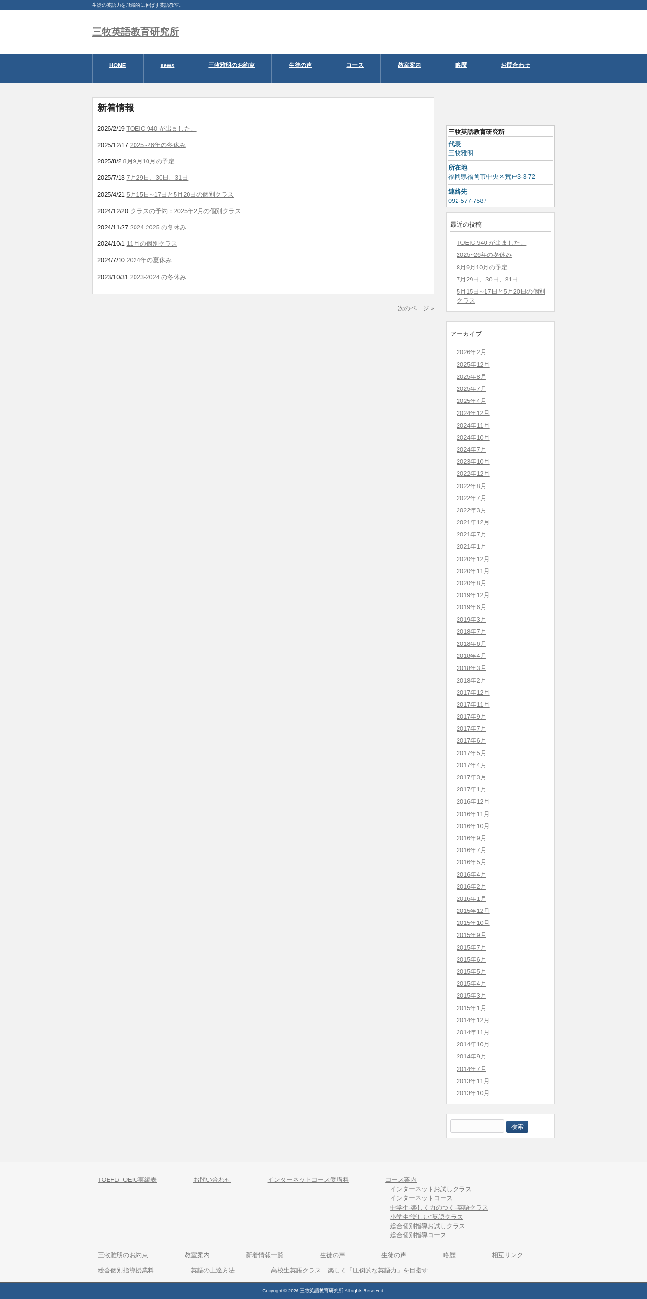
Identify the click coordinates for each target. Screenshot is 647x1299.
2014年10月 (473, 1044)
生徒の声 (332, 1255)
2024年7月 (471, 449)
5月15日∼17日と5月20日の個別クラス (501, 296)
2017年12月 (473, 692)
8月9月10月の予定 (482, 267)
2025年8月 (471, 376)
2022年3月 (471, 510)
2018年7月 (471, 631)
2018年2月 (471, 680)
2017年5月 (471, 753)
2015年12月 (473, 910)
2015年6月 (471, 959)
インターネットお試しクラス (431, 1188)
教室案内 (197, 1255)
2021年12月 (473, 522)
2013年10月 (473, 1093)
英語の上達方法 (213, 1270)
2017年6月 (471, 740)
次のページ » (416, 308)
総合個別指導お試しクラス (427, 1226)
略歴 (449, 1255)
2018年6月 (471, 643)
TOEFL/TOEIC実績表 (127, 1179)
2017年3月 (471, 777)
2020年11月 (473, 571)
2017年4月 (471, 765)
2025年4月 (471, 400)
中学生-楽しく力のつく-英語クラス (439, 1207)
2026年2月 (471, 352)
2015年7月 (471, 947)
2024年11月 (473, 425)
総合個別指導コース (418, 1235)
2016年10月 (473, 826)
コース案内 (401, 1179)
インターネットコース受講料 (308, 1179)
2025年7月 (471, 388)
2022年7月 (471, 498)
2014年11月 (473, 1032)
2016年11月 (473, 813)
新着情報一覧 (264, 1255)
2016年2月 (471, 886)
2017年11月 (473, 704)
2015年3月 (471, 995)
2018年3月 (471, 667)
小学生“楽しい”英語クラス (426, 1216)
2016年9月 (471, 838)
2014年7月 (471, 1068)
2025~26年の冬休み (484, 254)
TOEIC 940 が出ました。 (491, 242)
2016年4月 (471, 874)
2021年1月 (471, 546)
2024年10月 (473, 437)
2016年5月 (471, 862)
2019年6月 (471, 607)
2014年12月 (473, 1020)
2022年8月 (471, 486)
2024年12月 (473, 412)
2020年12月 (473, 558)
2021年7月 (471, 534)
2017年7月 (471, 728)
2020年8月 (471, 583)
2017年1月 (471, 789)
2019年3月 (471, 619)
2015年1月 (471, 1008)
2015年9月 (471, 934)
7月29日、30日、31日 (487, 279)
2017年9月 (471, 716)
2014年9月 (471, 1056)
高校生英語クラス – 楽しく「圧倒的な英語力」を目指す (349, 1270)
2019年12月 (473, 595)
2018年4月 (471, 655)
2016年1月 (471, 898)
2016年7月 (471, 850)
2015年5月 (471, 971)
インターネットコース (421, 1198)
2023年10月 (473, 461)
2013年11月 (473, 1081)
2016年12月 (473, 801)
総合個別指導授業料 (126, 1270)
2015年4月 (471, 983)
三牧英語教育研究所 (135, 31)
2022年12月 (473, 473)
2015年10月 (473, 922)
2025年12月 (473, 364)
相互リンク (507, 1255)
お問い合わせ (212, 1179)
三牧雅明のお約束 (123, 1255)
